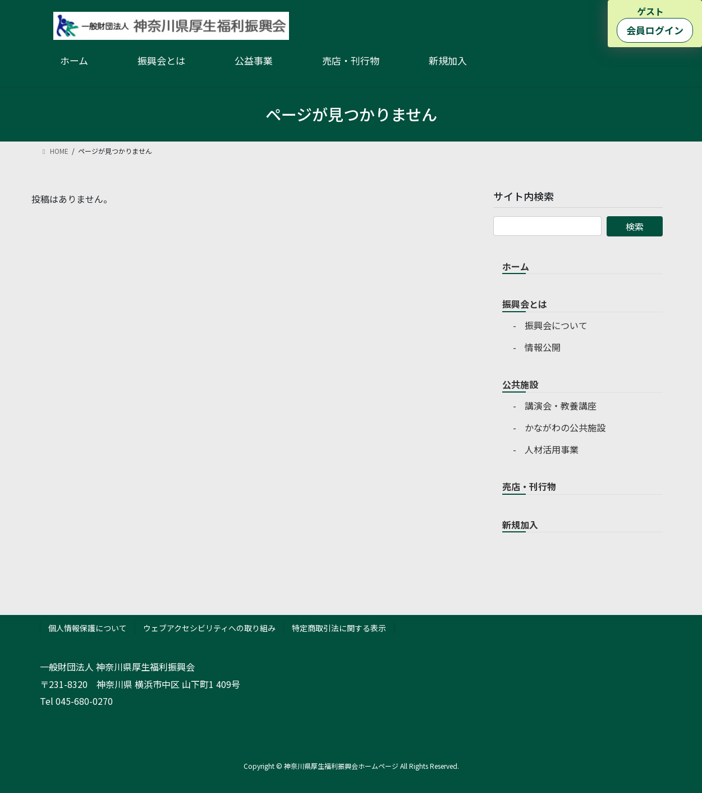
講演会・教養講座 (561, 405)
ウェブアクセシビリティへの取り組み (209, 628)
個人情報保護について (87, 628)
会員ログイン (654, 30)
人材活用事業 (552, 449)
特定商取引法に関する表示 (339, 628)
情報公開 (543, 347)
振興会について (556, 325)
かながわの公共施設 (565, 427)
